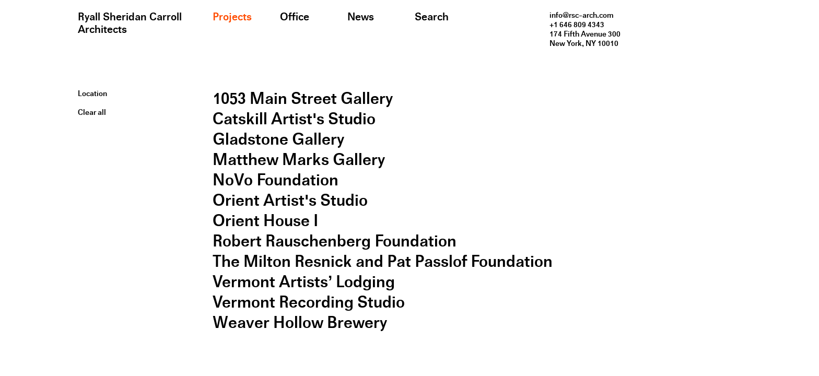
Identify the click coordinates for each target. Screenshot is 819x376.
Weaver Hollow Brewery (300, 322)
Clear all (92, 112)
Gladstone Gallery (278, 139)
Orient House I (265, 220)
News (360, 16)
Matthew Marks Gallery (299, 159)
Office (294, 16)
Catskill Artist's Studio (294, 118)
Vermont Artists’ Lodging (304, 281)
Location (92, 93)
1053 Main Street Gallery (303, 98)
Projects (232, 16)
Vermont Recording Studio (309, 302)
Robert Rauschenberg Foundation (335, 241)
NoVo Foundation (275, 180)
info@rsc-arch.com (581, 15)
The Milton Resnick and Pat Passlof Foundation (383, 261)
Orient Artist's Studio (290, 200)
